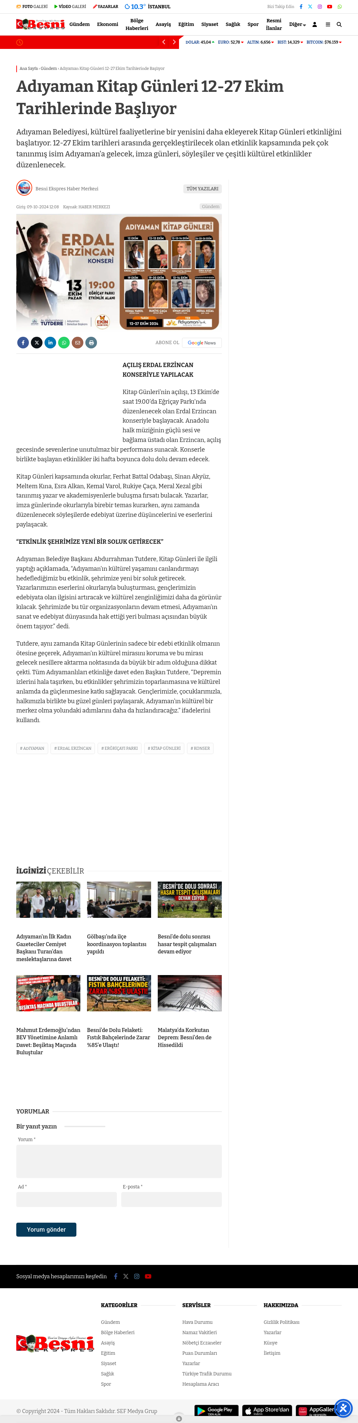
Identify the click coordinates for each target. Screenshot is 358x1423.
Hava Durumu (197, 1322)
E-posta (133, 1187)
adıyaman (34, 748)
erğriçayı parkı (121, 748)
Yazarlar (191, 1363)
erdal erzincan (74, 748)
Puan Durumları (199, 1353)
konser (202, 748)
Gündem (79, 24)
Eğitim (186, 24)
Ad (22, 1187)
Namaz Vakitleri (199, 1332)
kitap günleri (166, 748)
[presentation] (66, 1241)
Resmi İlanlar (274, 24)
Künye (270, 1343)
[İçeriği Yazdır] (91, 342)
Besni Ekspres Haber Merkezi (67, 189)
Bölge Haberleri (137, 24)
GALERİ (32, 6)
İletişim (272, 1353)
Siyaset (209, 24)
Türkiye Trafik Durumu (206, 1374)
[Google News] (202, 343)
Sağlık (232, 24)
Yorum (27, 1139)
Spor (253, 24)
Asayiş (163, 24)
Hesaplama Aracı (200, 1384)
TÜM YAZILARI (203, 189)
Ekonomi (107, 24)
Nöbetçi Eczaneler (202, 1343)
